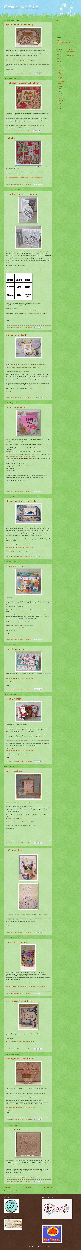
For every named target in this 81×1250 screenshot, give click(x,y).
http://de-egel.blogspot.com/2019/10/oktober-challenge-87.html (20, 60)
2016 (58, 108)
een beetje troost (13, 1129)
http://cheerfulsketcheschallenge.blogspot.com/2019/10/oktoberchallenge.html (24, 177)
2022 (58, 61)
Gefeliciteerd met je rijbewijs (20, 1000)
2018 (58, 103)
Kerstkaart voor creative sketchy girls (23, 82)
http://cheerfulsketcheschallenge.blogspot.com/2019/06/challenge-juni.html (23, 627)
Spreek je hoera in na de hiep (19, 24)
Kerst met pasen (13, 698)
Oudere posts (48, 1187)
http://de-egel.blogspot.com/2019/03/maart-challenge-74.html (20, 1041)
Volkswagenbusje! (14, 771)
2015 (58, 110)
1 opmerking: (28, 130)
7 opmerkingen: (28, 1119)
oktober (60, 70)
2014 (58, 113)
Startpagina (58, 40)
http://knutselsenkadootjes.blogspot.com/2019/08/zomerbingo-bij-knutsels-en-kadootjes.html (27, 310)
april (60, 93)
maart (60, 95)
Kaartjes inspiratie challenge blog (63, 42)
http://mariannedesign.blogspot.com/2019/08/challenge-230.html (21, 456)
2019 (58, 68)
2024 (58, 56)
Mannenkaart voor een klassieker (21, 501)
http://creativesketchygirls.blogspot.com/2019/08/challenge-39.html (24, 367)
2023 (58, 59)
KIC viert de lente (14, 850)
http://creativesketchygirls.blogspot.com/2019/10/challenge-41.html (21, 127)
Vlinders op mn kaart (16, 335)
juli (59, 88)
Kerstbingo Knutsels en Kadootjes (22, 194)
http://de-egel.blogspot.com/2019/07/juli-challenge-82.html (19, 547)
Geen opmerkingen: (29, 397)
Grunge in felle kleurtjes (17, 942)
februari (60, 98)
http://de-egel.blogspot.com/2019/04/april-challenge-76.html (20, 750)
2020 (58, 66)
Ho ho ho (10, 138)
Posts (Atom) (14, 1190)
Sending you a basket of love (19, 1058)
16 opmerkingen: (28, 556)
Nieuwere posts (9, 1187)
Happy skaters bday (15, 566)
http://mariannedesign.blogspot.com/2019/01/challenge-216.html (21, 1177)
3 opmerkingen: (28, 639)
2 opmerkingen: (28, 184)
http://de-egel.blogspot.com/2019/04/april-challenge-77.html (20, 678)
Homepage (29, 1187)
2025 (58, 54)
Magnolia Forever (59, 44)
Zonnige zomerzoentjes (17, 407)
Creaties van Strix (21, 6)
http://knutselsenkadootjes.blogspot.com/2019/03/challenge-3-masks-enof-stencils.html (26, 986)
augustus (61, 86)
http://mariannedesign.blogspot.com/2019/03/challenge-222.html (21, 821)
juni (60, 91)
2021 (58, 63)
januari (60, 100)
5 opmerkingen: (28, 327)
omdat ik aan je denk (16, 649)
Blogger (50, 1246)
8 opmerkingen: (28, 842)
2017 (58, 106)
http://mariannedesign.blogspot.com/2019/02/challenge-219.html (21, 1107)
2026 (58, 51)
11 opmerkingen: (28, 73)
